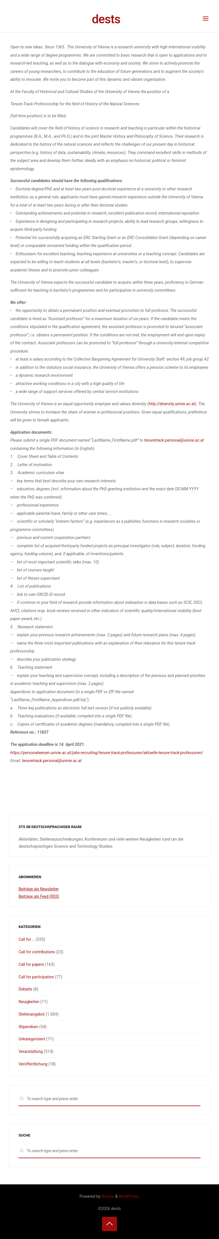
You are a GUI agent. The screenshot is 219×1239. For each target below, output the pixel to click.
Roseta (107, 1196)
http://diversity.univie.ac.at (172, 404)
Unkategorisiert (32, 1039)
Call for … (27, 939)
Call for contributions (37, 952)
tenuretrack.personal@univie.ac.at (174, 440)
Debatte (26, 989)
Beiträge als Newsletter (39, 889)
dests (106, 19)
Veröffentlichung (33, 1064)
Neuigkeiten (29, 1001)
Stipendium (29, 1026)
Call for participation (37, 977)
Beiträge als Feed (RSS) (40, 896)
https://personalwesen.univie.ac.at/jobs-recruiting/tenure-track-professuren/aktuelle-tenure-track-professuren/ (106, 752)
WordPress (128, 1196)
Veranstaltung (31, 1051)
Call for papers (32, 964)
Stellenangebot (32, 1014)
